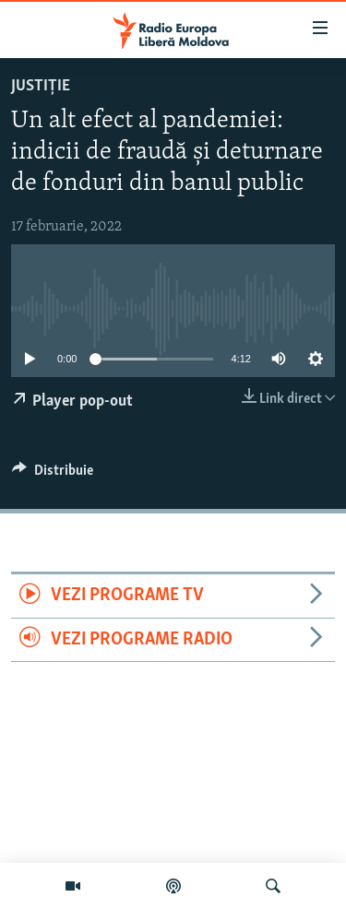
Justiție (40, 86)
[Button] (52, 474)
